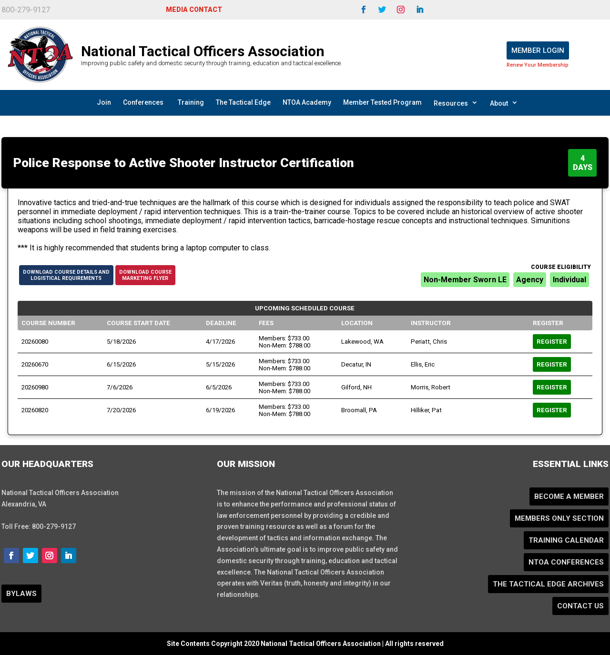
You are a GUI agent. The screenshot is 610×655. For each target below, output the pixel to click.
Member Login (537, 50)
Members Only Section (559, 518)
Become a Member (569, 496)
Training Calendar (566, 540)
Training (191, 102)
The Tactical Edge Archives (548, 584)
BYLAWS (21, 593)
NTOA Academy (307, 102)
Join (104, 102)
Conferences (143, 102)
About (504, 103)
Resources (456, 103)
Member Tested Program (382, 102)
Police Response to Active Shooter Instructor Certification (183, 162)
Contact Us (580, 606)
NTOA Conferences (566, 562)
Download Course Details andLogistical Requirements (66, 275)
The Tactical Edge (243, 102)
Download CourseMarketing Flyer (145, 275)
